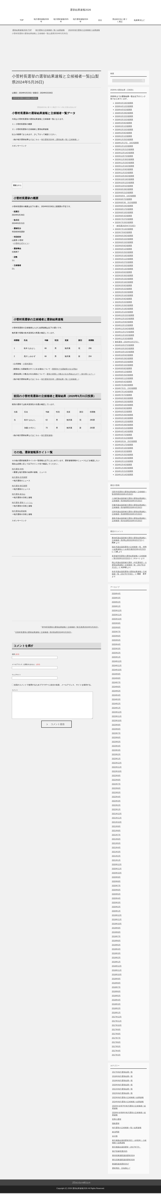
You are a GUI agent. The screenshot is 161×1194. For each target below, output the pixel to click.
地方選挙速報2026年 (41, 21)
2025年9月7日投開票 (123, 200)
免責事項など (139, 21)
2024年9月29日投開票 (124, 359)
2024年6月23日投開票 (124, 402)
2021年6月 (116, 840)
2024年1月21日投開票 (124, 472)
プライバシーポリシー (81, 1183)
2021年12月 (117, 814)
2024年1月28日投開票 (124, 469)
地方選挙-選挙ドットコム (22, 503)
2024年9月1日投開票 (123, 373)
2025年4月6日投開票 (123, 273)
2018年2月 (116, 1009)
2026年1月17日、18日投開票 (127, 144)
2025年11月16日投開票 (124, 167)
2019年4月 (116, 950)
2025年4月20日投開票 (124, 266)
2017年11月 (117, 1022)
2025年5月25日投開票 (124, 253)
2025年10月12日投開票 (124, 183)
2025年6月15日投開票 (124, 243)
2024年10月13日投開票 (124, 353)
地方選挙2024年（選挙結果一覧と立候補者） (59, 140)
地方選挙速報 (46, 436)
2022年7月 (116, 785)
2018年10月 (117, 975)
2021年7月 (116, 836)
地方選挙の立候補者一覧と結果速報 (126, 1128)
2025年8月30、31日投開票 (126, 203)
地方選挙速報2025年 (60, 21)
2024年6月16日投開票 (124, 406)
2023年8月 (116, 730)
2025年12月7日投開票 (124, 157)
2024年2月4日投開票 (123, 465)
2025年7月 (116, 632)
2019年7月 (116, 937)
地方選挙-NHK (18, 470)
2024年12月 (117, 662)
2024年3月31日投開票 (124, 439)
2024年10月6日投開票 (124, 356)
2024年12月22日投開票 (124, 316)
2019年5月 (116, 946)
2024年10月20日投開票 (124, 349)
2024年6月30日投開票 (124, 399)
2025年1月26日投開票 (124, 306)
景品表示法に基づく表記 (119, 21)
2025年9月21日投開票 (124, 193)
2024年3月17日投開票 (124, 446)
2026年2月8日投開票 (123, 134)
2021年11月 (117, 819)
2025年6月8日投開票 (123, 246)
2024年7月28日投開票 (124, 386)
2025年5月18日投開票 (124, 256)
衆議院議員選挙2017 (120, 1165)
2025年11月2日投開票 (124, 173)
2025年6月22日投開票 (124, 240)
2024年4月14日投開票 (124, 432)
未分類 (115, 1137)
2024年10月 (117, 671)
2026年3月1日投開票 (123, 127)
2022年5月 (116, 793)
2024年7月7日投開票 (123, 396)
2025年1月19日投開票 (124, 309)
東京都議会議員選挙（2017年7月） (126, 1148)
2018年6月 (116, 992)
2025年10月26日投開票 (124, 177)
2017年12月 (117, 1018)
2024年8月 (116, 679)
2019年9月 (116, 929)
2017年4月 (116, 1051)
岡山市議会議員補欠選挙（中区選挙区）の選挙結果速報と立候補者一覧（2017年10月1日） (129, 565)
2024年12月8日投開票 (124, 323)
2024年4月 (116, 696)
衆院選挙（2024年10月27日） (127, 343)
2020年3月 (116, 903)
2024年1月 (116, 709)
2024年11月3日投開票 (124, 339)
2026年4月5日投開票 (123, 110)
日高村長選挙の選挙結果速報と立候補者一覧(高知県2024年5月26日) (43, 633)
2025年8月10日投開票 (124, 213)
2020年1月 (116, 912)
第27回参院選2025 (119, 1152)
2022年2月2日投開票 (123, 303)
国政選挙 (115, 1124)
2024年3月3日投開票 (123, 452)
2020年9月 (116, 878)
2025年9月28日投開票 (124, 190)
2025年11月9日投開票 (124, 170)
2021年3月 (116, 853)
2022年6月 (116, 789)
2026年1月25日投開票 (124, 140)
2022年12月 (117, 764)
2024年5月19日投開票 (124, 419)
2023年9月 (116, 726)
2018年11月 (117, 971)
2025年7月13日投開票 (124, 230)
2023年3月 (116, 751)
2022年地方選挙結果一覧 (122, 1094)
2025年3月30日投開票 (124, 276)
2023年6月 (116, 738)
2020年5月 (116, 895)
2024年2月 (116, 704)
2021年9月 (116, 827)
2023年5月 (116, 742)
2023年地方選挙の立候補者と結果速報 (128, 1098)
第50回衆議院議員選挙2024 (123, 1156)
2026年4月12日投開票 (124, 107)
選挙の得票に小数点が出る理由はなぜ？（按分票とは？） (70, 375)
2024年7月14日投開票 (124, 392)
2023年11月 (117, 717)
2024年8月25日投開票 (124, 376)
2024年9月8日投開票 (123, 369)
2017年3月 (116, 1056)
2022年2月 (116, 806)
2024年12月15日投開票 (124, 319)
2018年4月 (116, 1001)
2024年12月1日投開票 (124, 326)
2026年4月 (116, 594)
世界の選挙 (116, 1120)
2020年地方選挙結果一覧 (122, 1086)
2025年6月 (116, 637)
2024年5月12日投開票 (124, 422)
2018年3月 (116, 1005)
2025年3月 (116, 649)
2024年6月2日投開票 (123, 412)
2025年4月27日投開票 (124, 263)
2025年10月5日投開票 (124, 187)
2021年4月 (116, 848)
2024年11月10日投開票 (124, 336)
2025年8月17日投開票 (124, 210)
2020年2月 (116, 908)
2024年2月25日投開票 (124, 455)
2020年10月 (117, 874)
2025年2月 (116, 654)
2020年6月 (116, 891)
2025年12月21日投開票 (124, 150)
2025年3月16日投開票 (124, 283)
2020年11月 (117, 869)
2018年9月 (116, 980)
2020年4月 (116, 899)
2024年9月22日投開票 (124, 363)
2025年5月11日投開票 (124, 260)
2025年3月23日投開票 (124, 280)
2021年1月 (116, 861)
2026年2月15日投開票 (124, 130)
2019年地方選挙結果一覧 (122, 1081)
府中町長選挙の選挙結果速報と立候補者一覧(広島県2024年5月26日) (70, 628)
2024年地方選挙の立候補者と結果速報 (25, 99)
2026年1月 (116, 607)
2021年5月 (116, 844)
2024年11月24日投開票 (124, 329)
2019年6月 (116, 941)
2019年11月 (117, 920)
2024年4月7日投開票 (123, 436)
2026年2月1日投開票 (123, 137)
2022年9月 (116, 776)
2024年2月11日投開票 (124, 462)
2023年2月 (116, 755)
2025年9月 (116, 624)
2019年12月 (117, 916)
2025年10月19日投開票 (124, 180)
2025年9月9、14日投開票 (125, 197)
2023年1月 (116, 759)
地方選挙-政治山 (18, 495)
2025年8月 (116, 628)
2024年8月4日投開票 (123, 382)
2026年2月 (116, 603)
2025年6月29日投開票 (124, 236)
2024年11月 (117, 666)
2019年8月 (116, 933)
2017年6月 (116, 1043)
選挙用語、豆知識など (121, 1169)
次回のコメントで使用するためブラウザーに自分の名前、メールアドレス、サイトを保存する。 (53, 686)
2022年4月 (116, 798)
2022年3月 (116, 802)
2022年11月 (117, 768)
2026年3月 (116, 599)
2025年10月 (117, 620)
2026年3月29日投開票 (124, 114)
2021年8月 (116, 831)
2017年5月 (116, 1047)
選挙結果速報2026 (80, 9)
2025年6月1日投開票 (123, 250)
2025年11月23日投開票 (124, 164)
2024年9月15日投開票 (124, 366)
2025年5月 (116, 641)
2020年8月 (116, 882)
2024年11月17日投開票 (124, 333)
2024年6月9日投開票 (123, 409)
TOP (22, 21)
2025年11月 (117, 616)
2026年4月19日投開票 (124, 104)
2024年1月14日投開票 (124, 475)
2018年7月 (116, 988)
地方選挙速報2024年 (80, 21)
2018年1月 (116, 1013)
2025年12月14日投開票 (124, 154)
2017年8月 (116, 1035)
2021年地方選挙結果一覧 (122, 1090)
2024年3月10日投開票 (124, 449)
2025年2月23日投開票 (124, 293)
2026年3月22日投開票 (124, 117)
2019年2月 (116, 958)
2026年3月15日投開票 (124, 120)
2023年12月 (117, 713)
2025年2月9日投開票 (123, 300)
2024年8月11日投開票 (124, 379)
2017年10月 (117, 1026)
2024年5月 (116, 692)
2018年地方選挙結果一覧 (122, 1077)
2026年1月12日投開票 (124, 147)
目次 (100, 21)
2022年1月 (116, 810)
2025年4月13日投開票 (124, 270)
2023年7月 (116, 734)
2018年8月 (116, 984)
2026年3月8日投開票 (123, 124)
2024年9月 (116, 675)
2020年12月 (117, 865)
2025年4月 (116, 645)
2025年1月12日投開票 (124, 313)
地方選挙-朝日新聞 (19, 487)
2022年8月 (116, 781)
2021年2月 (116, 857)
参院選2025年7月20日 (126, 227)
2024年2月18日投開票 (124, 459)
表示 (19, 186)
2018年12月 (117, 967)
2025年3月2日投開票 (123, 290)
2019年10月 (117, 925)
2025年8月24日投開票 (124, 207)
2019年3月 (116, 954)
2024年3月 (116, 700)
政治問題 (115, 1133)
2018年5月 (116, 996)
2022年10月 (117, 772)
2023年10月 (117, 721)
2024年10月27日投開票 (124, 346)
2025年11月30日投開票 (124, 160)
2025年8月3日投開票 (123, 217)
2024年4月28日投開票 (124, 426)
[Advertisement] (80, 54)
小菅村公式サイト (21, 244)
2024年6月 (116, 687)
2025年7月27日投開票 (124, 220)
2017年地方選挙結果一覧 (122, 1073)
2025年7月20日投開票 (124, 223)
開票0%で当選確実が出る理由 (64, 370)
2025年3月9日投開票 (123, 286)
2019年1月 (116, 963)
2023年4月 (116, 747)
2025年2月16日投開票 (124, 296)
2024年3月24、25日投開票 (126, 442)
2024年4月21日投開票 (124, 429)
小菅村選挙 (27, 365)
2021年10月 (117, 823)
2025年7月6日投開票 (123, 233)
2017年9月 (116, 1030)
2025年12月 (117, 611)
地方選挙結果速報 (19, 512)
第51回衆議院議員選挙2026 (123, 1161)
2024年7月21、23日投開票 (126, 389)
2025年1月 (116, 658)
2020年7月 (116, 886)
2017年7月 (116, 1039)
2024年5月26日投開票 (124, 416)
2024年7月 (116, 683)
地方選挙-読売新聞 (19, 478)
